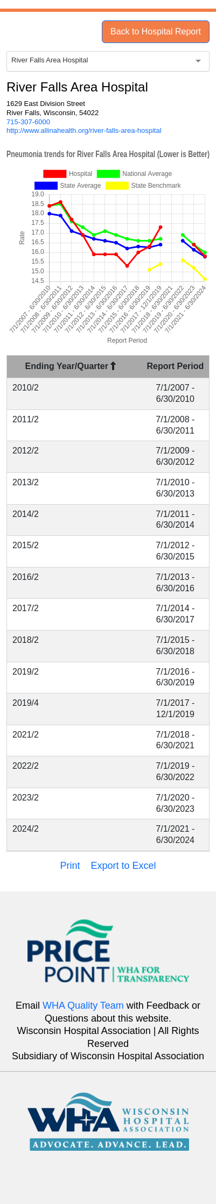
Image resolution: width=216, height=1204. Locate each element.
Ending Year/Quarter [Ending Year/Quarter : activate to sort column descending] (70, 366)
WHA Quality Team (83, 1005)
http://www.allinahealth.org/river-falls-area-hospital (84, 130)
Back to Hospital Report (155, 31)
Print (70, 865)
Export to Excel (123, 865)
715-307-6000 (28, 122)
